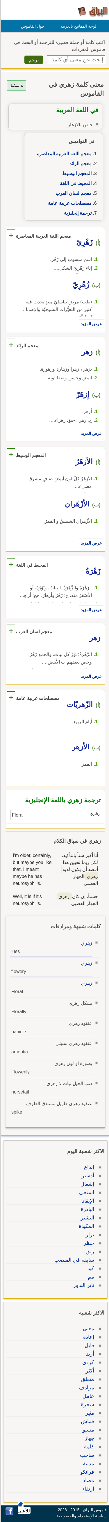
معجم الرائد (80, 163)
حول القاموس (32, 26)
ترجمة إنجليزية (77, 213)
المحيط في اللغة (75, 183)
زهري (85, 942)
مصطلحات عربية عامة (69, 203)
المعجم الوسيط (76, 173)
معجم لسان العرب (73, 193)
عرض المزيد (90, 323)
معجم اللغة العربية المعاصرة (63, 153)
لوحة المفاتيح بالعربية (77, 26)
